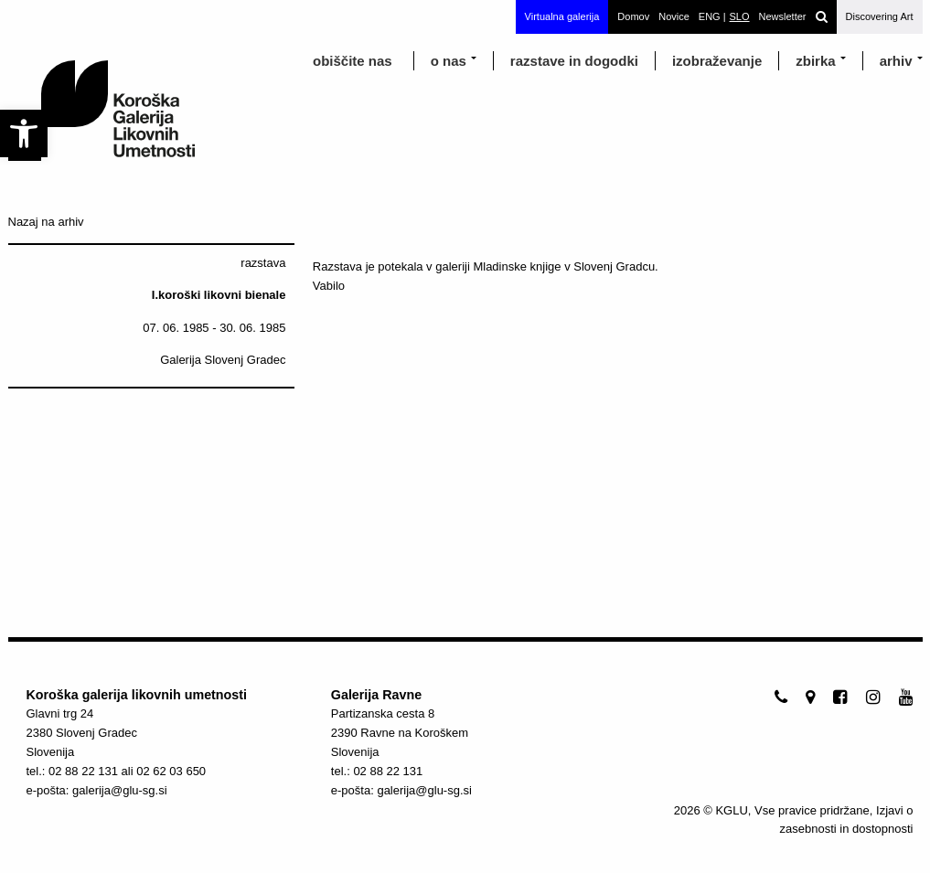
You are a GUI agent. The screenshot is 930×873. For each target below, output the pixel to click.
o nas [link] (448, 61)
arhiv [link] (896, 61)
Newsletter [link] (783, 16)
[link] (24, 133)
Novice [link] (673, 16)
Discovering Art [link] (880, 16)
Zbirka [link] (815, 61)
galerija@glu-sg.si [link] (119, 790)
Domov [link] (633, 16)
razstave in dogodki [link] (574, 61)
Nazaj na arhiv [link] (46, 222)
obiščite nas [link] (352, 61)
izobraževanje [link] (717, 61)
